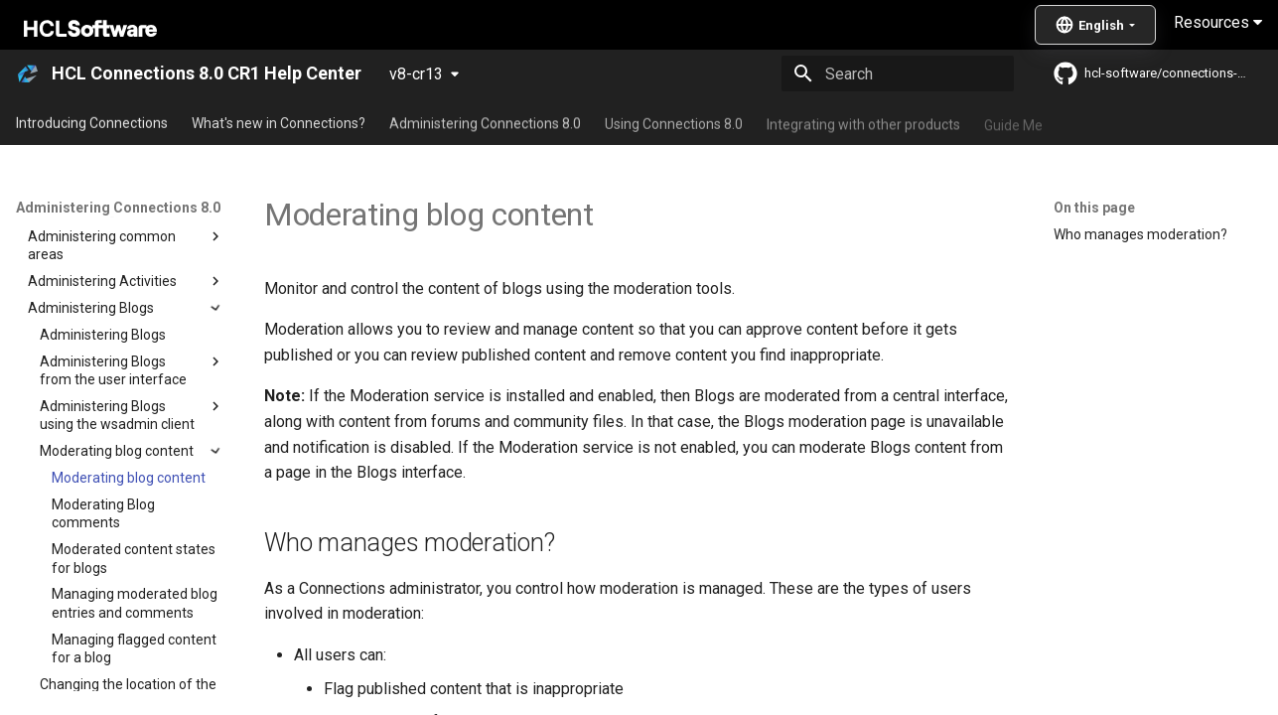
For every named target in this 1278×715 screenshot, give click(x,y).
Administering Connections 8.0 (485, 122)
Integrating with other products (863, 122)
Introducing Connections (92, 122)
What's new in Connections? (278, 122)
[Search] (897, 73)
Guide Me (1013, 122)
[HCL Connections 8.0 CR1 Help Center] (28, 73)
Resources (1218, 22)
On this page (1094, 207)
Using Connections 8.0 (674, 122)
